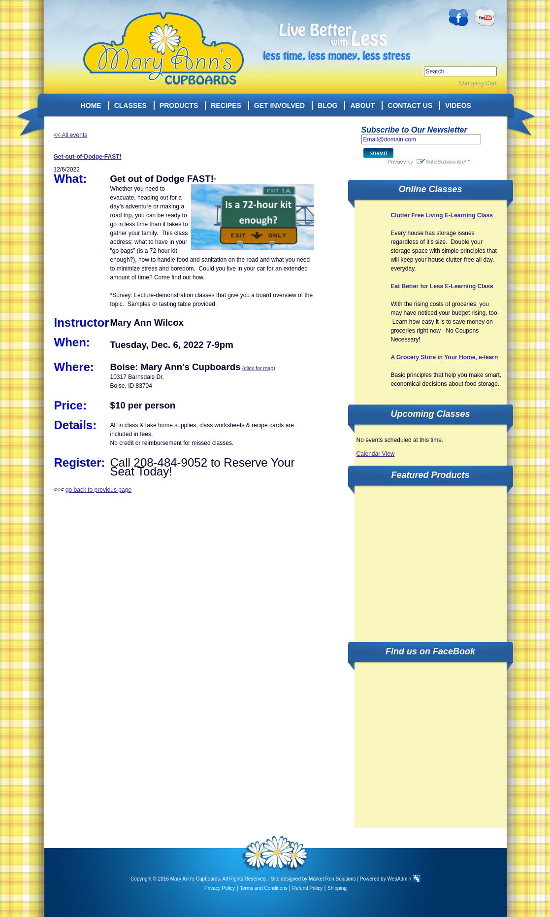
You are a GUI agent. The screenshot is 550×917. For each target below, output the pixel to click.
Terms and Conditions (264, 888)
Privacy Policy (219, 888)
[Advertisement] (430, 558)
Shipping (337, 888)
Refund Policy (307, 888)
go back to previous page (98, 489)
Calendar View (375, 453)
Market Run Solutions (332, 879)
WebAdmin (399, 879)
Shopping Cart (478, 83)
